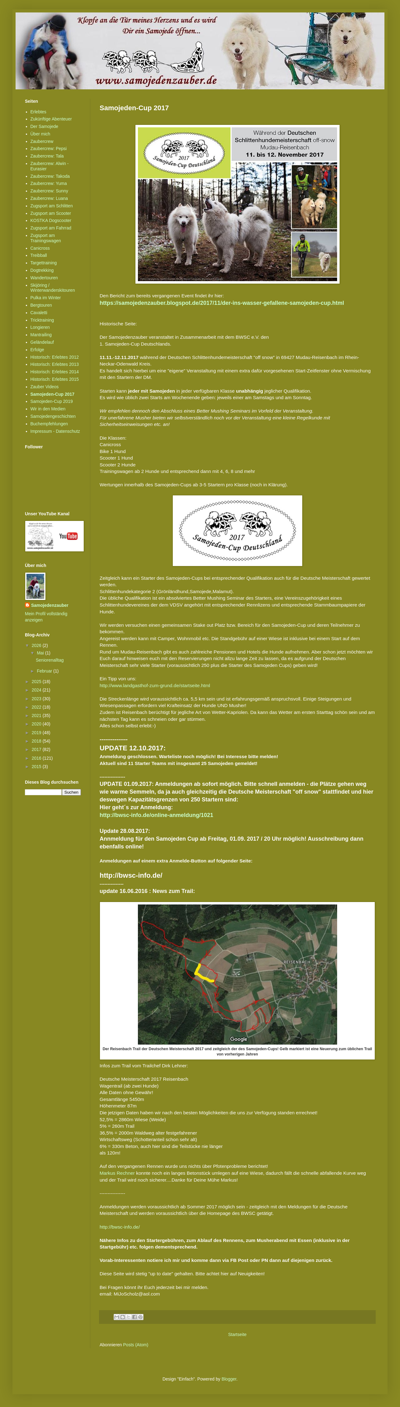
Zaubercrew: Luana (49, 198)
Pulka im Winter (46, 297)
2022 (37, 707)
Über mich (40, 133)
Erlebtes (38, 111)
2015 (37, 766)
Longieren (40, 327)
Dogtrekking (42, 270)
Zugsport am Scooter (51, 213)
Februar (45, 670)
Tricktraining (42, 320)
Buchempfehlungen (49, 423)
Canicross (40, 248)
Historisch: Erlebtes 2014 (55, 371)
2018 (37, 741)
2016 (37, 758)
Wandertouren (44, 277)
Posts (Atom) (135, 1344)
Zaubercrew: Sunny (49, 190)
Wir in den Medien (48, 408)
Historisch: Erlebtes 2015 (55, 379)
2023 (37, 698)
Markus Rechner (117, 1173)
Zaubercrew (42, 141)
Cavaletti (39, 312)
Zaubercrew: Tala (47, 155)
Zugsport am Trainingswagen (46, 238)
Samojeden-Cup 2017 (53, 394)
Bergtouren (41, 305)
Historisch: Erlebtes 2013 (55, 364)
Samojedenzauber (49, 605)
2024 (37, 689)
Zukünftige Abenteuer (51, 118)
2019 (37, 732)
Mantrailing (41, 334)
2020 (37, 723)
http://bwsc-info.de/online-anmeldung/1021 (156, 815)
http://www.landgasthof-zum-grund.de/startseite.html (155, 685)
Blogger (229, 1378)
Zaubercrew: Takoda (50, 176)
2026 (37, 645)
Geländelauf (42, 342)
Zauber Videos (45, 386)
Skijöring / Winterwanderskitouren (53, 288)
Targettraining (44, 262)
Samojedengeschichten (53, 416)
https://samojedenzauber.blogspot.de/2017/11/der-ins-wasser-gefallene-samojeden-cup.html (222, 303)
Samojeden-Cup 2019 (52, 401)
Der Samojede (45, 126)
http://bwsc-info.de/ (120, 1227)
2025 (37, 681)
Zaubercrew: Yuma (49, 183)
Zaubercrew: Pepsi (49, 148)
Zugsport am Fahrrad (51, 227)
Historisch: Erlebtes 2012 (55, 357)
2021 (37, 715)
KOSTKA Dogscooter (51, 220)
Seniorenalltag (50, 660)
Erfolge (37, 349)
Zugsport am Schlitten (52, 205)
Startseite (237, 1334)
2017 (37, 749)
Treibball (39, 255)
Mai (41, 652)
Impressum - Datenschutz (55, 431)
